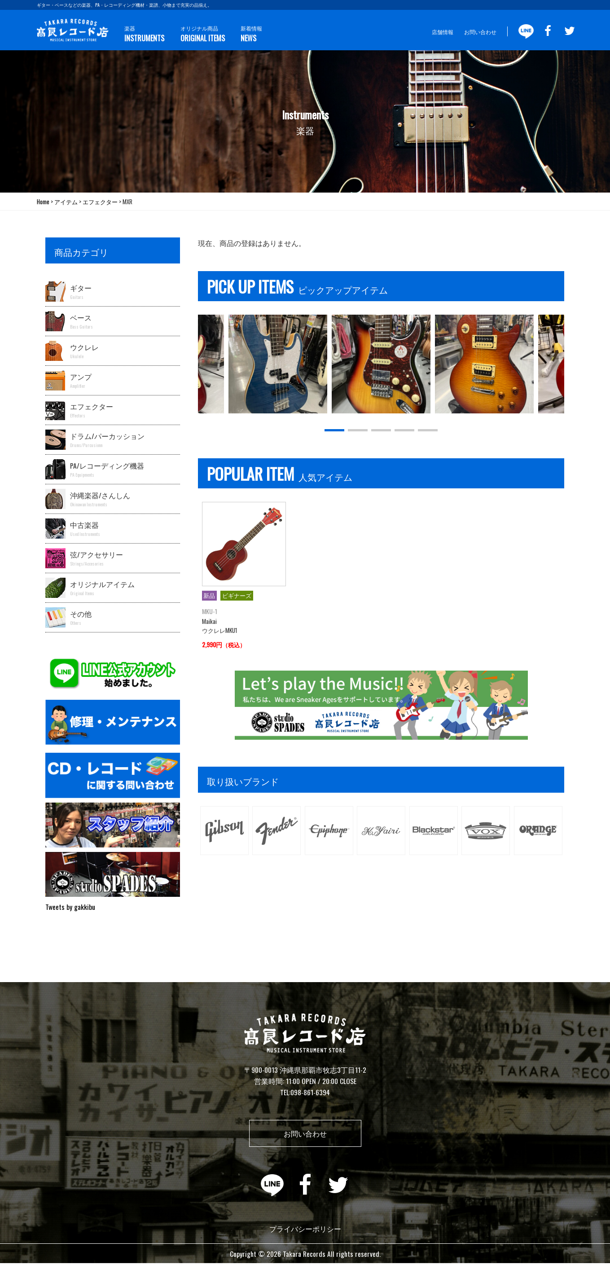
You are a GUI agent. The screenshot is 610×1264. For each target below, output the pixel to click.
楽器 (144, 34)
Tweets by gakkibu (70, 906)
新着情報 (248, 34)
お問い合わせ (480, 31)
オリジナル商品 (201, 34)
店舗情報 (442, 31)
